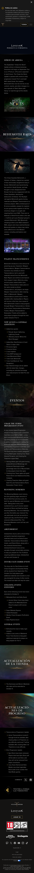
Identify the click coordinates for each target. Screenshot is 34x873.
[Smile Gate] (22, 837)
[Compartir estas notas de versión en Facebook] (31, 780)
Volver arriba (17, 804)
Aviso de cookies (17, 857)
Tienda (24, 24)
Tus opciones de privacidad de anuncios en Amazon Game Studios (17, 860)
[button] (17, 104)
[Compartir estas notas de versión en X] (25, 780)
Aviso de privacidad (17, 854)
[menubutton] (31, 24)
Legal (17, 852)
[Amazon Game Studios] (10, 837)
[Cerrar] (31, 2)
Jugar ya (17, 817)
